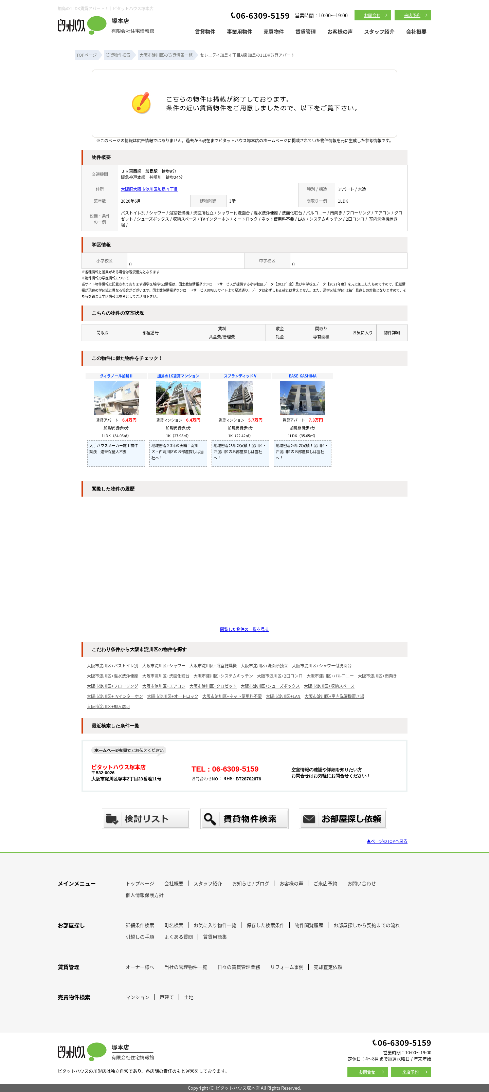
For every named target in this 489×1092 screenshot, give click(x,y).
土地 (189, 997)
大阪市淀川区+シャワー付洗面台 (321, 665)
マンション (137, 997)
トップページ (140, 883)
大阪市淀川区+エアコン (163, 686)
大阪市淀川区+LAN (283, 696)
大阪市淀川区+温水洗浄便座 (112, 676)
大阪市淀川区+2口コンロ (280, 676)
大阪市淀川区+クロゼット (213, 686)
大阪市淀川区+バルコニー (330, 676)
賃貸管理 (305, 31)
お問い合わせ (361, 883)
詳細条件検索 (140, 925)
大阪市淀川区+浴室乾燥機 (213, 665)
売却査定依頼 (328, 966)
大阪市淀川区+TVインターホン (115, 696)
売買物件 (274, 31)
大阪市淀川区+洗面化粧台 (165, 676)
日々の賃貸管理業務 (238, 966)
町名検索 (173, 925)
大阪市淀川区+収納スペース (329, 686)
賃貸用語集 (215, 936)
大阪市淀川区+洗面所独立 (264, 665)
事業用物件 (239, 31)
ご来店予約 (325, 883)
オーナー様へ (140, 966)
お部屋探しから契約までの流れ (366, 925)
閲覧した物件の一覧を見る (244, 629)
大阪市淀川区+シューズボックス (270, 686)
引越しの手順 (140, 936)
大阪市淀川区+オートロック (172, 696)
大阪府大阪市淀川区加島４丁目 (149, 189)
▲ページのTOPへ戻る (387, 841)
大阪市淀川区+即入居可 (108, 706)
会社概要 (416, 31)
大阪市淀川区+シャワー (163, 665)
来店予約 (412, 15)
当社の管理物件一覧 (185, 966)
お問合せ (372, 15)
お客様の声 (340, 31)
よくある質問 (178, 936)
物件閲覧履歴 (309, 925)
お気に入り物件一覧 (215, 925)
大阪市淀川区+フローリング (112, 686)
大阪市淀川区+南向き (377, 676)
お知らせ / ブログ (250, 883)
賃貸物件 (205, 31)
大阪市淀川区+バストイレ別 (112, 665)
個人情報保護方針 (145, 894)
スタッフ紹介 (379, 31)
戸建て (167, 997)
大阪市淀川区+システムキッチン (223, 676)
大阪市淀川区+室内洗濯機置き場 (334, 696)
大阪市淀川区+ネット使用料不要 (232, 696)
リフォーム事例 (287, 966)
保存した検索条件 (266, 925)
